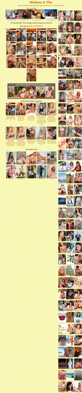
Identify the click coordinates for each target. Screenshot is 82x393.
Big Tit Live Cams (23, 5)
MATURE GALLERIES (52, 158)
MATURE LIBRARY (21, 172)
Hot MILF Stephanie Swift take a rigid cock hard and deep (51, 141)
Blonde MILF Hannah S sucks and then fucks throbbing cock (41, 142)
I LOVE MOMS (52, 172)
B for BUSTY (31, 158)
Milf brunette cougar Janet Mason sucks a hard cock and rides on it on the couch (51, 119)
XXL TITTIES (31, 172)
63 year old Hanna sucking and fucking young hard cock (21, 118)
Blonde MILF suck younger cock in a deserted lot (31, 141)
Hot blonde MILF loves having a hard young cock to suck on (10, 118)
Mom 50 (11, 158)
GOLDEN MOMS (21, 158)
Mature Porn (34, 5)
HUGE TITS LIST (41, 158)
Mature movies (59, 5)
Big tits (51, 5)
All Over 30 (37, 26)
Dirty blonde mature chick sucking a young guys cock (31, 118)
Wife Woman (41, 172)
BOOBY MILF (11, 172)
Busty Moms (44, 5)
